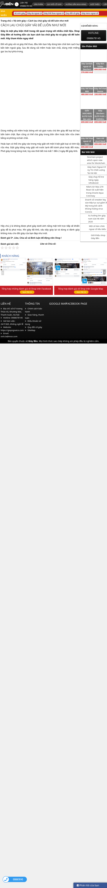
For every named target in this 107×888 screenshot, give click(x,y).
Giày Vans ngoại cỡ (89, 13)
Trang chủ (6, 20)
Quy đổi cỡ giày (54, 4)
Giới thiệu (95, 4)
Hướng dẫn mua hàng (76, 4)
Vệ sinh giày (19, 13)
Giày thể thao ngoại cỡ (54, 13)
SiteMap (31, 330)
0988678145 (26, 5)
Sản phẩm (38, 4)
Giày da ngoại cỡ (34, 13)
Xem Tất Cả (27, 292)
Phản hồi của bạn (88, 885)
